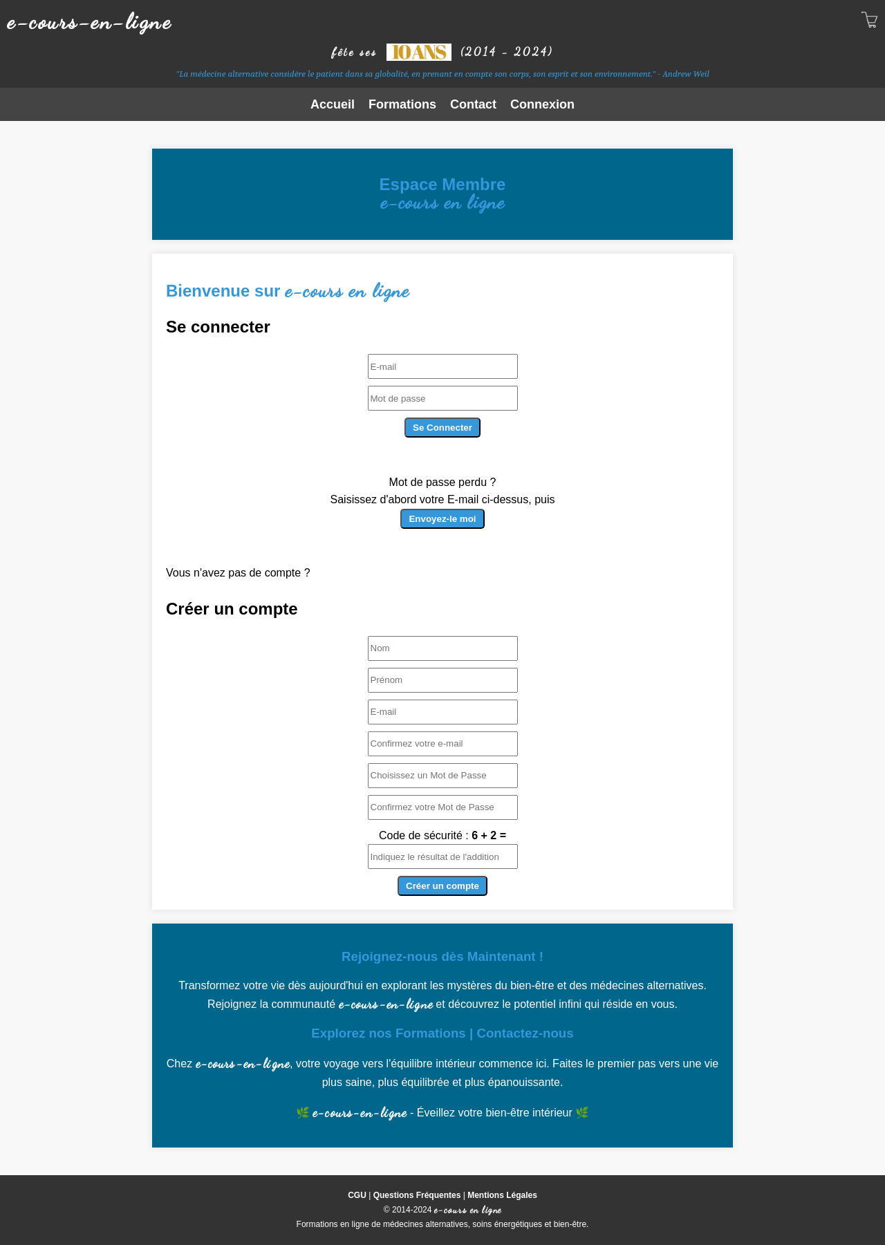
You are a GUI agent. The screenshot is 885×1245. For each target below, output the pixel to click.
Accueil (332, 104)
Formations (402, 104)
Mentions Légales (502, 1195)
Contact (473, 104)
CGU (357, 1195)
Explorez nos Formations (388, 1033)
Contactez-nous (524, 1033)
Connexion (542, 104)
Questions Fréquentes (417, 1195)
